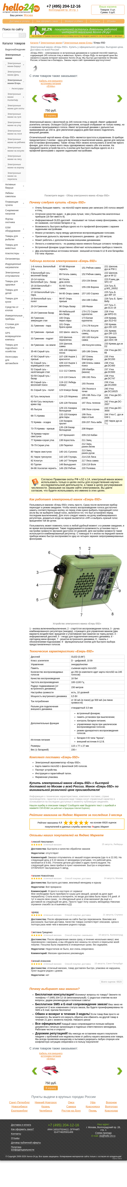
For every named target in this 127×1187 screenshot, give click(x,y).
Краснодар (111, 1137)
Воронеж (111, 1128)
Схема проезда (103, 1159)
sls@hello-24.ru (107, 1162)
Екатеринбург (19, 1137)
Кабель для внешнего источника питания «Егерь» (51, 83)
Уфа (92, 1128)
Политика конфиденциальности (22, 1174)
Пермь (93, 1137)
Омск (71, 1128)
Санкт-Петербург (19, 1128)
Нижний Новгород (46, 1128)
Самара (71, 1133)
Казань (45, 1133)
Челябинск (45, 1137)
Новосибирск (20, 1133)
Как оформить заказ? (22, 1155)
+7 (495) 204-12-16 (63, 6)
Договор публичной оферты (26, 1169)
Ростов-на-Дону (71, 1137)
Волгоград (111, 1133)
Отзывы (111, 21)
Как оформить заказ (47, 21)
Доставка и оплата (20, 21)
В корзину (51, 115)
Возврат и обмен (74, 21)
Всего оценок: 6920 (111, 1008)
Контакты (95, 21)
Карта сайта (117, 1185)
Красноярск (93, 1133)
